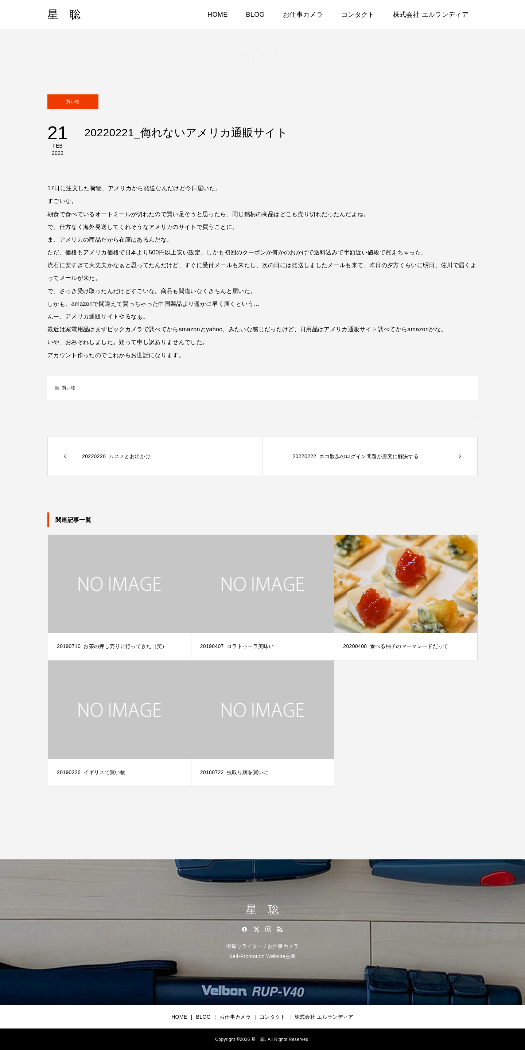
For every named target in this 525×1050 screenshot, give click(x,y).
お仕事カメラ (303, 14)
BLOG (255, 14)
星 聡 (64, 14)
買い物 (72, 101)
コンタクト (358, 14)
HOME (217, 14)
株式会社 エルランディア (430, 14)
